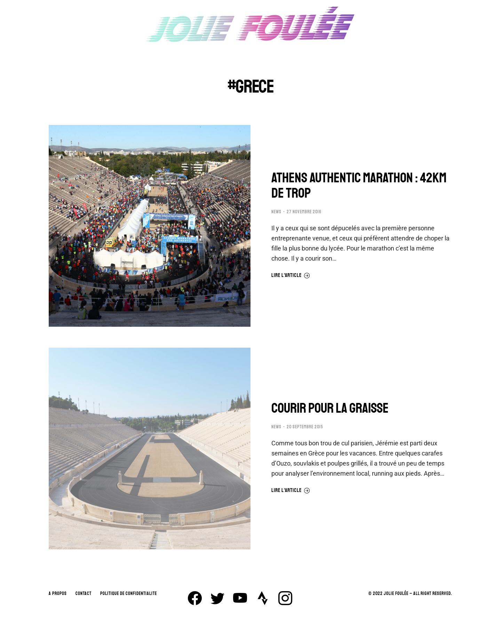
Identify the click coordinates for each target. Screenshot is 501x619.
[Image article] (149, 226)
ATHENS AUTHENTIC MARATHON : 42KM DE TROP (358, 185)
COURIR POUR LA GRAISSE (330, 408)
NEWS (276, 212)
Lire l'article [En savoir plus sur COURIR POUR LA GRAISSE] (290, 490)
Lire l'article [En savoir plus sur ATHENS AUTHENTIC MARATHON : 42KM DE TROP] (290, 275)
